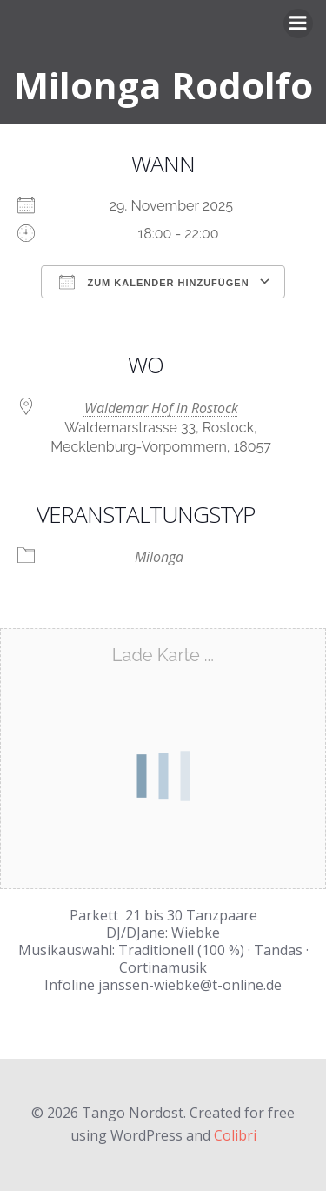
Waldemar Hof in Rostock (161, 408)
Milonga (159, 556)
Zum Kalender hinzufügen (154, 282)
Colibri (235, 1135)
